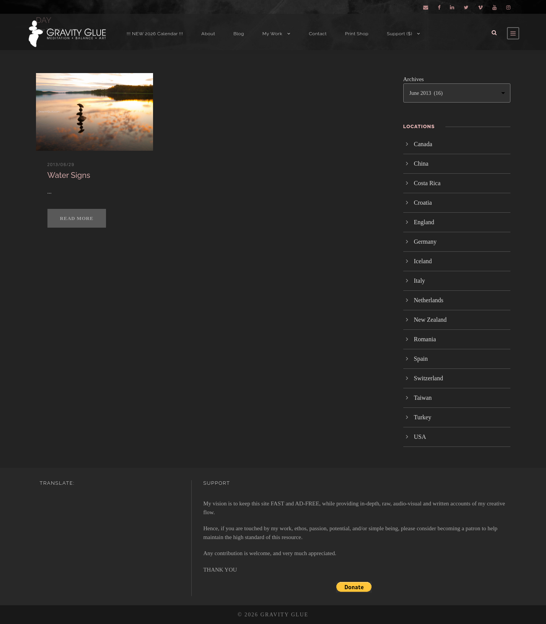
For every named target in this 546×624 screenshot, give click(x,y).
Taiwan (423, 397)
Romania (425, 339)
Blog (238, 33)
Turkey (423, 417)
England (424, 222)
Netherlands (428, 300)
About (208, 33)
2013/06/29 (61, 164)
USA (420, 436)
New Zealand (430, 319)
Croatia (423, 202)
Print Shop (356, 33)
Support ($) (399, 33)
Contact (317, 33)
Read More (77, 218)
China (421, 163)
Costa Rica (427, 183)
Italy (419, 280)
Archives (413, 79)
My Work (272, 33)
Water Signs (68, 175)
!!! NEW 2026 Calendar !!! (155, 33)
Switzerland (428, 378)
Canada (423, 144)
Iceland (423, 261)
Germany (425, 241)
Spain (421, 358)
